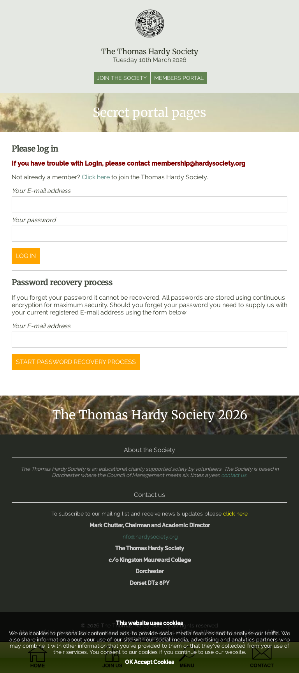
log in (26, 256)
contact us (233, 475)
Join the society (122, 78)
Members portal (179, 78)
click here (235, 513)
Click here (96, 177)
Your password (34, 220)
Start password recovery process (76, 362)
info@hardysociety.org (149, 536)
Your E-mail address (41, 190)
